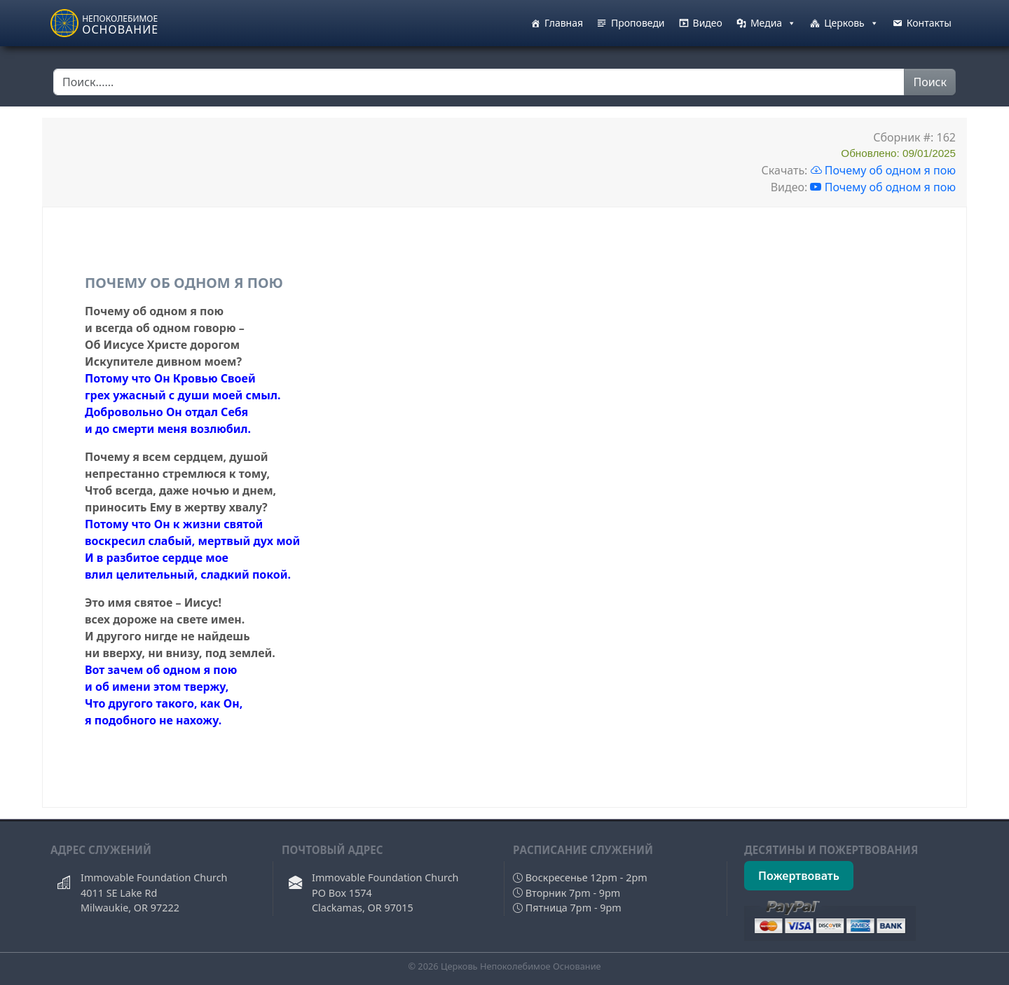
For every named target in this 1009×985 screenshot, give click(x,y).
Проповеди (638, 22)
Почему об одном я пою (883, 170)
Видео (707, 22)
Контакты (929, 22)
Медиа (773, 23)
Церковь (851, 23)
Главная (563, 22)
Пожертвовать (798, 875)
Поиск (930, 82)
